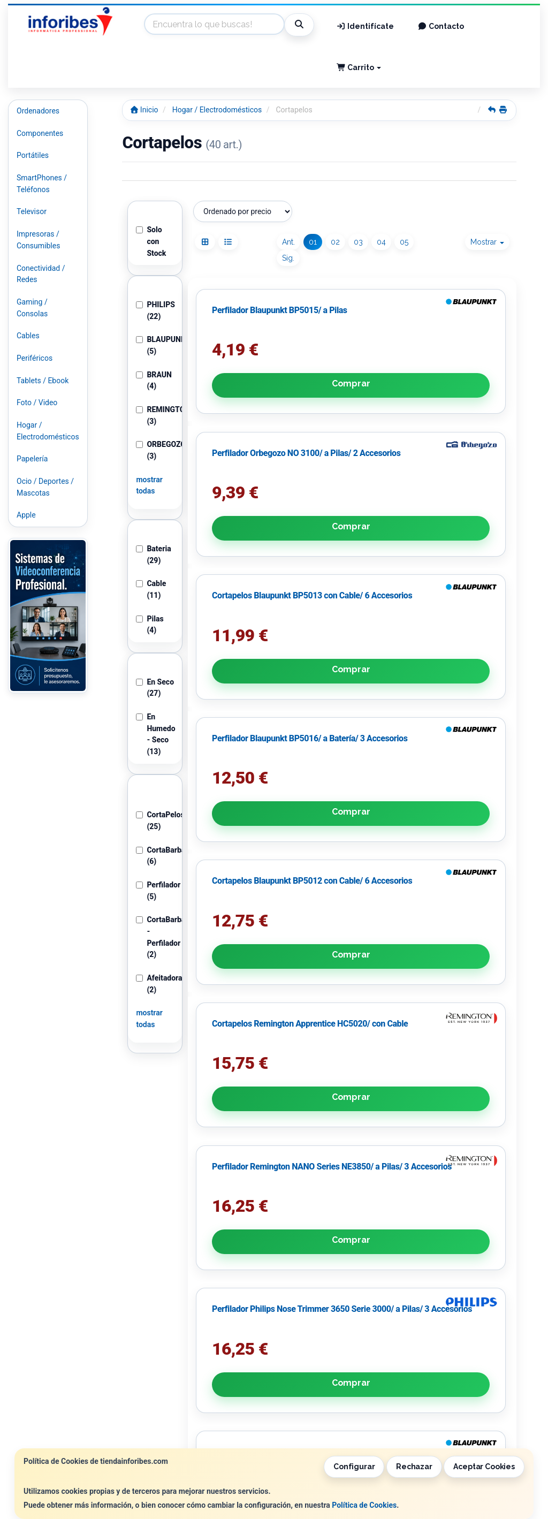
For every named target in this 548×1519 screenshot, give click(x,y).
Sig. (288, 258)
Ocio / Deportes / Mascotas (45, 487)
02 (335, 242)
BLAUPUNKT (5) (155, 345)
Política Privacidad (180, 1367)
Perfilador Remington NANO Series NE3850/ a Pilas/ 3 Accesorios (242, 809)
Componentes (40, 133)
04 (381, 242)
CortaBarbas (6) (155, 856)
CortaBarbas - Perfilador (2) (155, 937)
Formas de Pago (284, 1378)
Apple (26, 515)
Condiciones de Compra (189, 1378)
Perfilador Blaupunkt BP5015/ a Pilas (241, 378)
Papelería (32, 458)
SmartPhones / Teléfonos (42, 183)
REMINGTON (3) (155, 415)
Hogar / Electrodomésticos (48, 431)
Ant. (288, 242)
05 (404, 242)
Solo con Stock (151, 241)
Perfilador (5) (155, 890)
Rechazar (414, 1466)
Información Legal (287, 1355)
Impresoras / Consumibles (38, 240)
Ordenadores (38, 111)
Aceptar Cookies (484, 1466)
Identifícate (365, 26)
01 (313, 242)
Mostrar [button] (487, 242)
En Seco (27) (155, 688)
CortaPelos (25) (155, 820)
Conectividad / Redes (41, 274)
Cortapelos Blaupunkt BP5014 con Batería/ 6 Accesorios (453, 809)
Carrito (359, 67)
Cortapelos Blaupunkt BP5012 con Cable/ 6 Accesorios (344, 600)
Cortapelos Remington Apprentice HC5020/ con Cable (455, 600)
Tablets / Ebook (42, 380)
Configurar (354, 1466)
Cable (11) (151, 589)
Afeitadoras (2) (155, 984)
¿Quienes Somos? (179, 1389)
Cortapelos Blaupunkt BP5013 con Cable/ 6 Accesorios (453, 390)
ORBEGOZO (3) (155, 450)
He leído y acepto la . (225, 1296)
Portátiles (33, 155)
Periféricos (34, 358)
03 (358, 242)
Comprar (242, 440)
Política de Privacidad (251, 1274)
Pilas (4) (149, 624)
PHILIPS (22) (155, 310)
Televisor (32, 211)
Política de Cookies (364, 1505)
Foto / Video (37, 402)
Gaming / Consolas (32, 308)
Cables (28, 335)
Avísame (461, 859)
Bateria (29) (153, 554)
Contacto (440, 26)
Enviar (272, 1324)
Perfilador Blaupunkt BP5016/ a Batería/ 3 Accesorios (232, 600)
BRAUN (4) (154, 380)
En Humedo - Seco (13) (155, 734)
